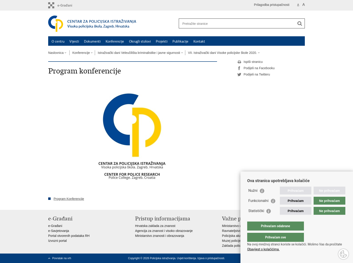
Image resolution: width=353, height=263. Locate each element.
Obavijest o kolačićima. (263, 249)
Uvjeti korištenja (186, 258)
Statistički (256, 220)
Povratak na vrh (61, 258)
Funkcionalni (258, 210)
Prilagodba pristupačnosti (271, 5)
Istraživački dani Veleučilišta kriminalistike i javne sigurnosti (139, 53)
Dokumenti (92, 41)
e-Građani (55, 226)
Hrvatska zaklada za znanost (155, 226)
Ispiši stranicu (250, 62)
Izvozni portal (57, 240)
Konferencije (115, 41)
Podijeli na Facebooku (256, 68)
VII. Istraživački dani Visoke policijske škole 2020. (222, 53)
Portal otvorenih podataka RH (69, 236)
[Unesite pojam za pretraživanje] (237, 23)
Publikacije (180, 41)
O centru (58, 41)
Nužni (253, 199)
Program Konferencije (69, 199)
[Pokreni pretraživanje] (299, 23)
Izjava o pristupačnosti (210, 258)
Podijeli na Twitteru (253, 75)
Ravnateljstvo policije (236, 231)
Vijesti (74, 41)
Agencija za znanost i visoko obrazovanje (164, 231)
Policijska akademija (236, 236)
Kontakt (199, 41)
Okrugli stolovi (140, 41)
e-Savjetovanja (58, 231)
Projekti (161, 41)
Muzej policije (231, 240)
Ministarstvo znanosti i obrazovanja (159, 236)
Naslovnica (55, 53)
